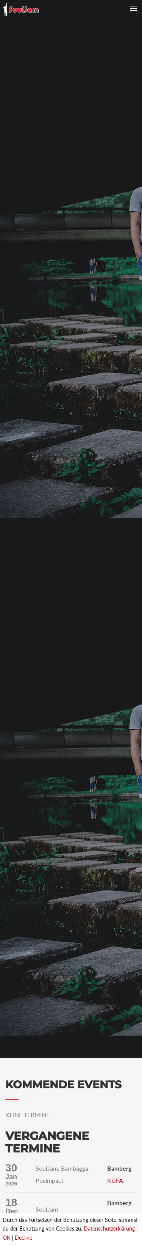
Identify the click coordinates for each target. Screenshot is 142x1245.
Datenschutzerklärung (109, 1228)
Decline (23, 1237)
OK (6, 1237)
